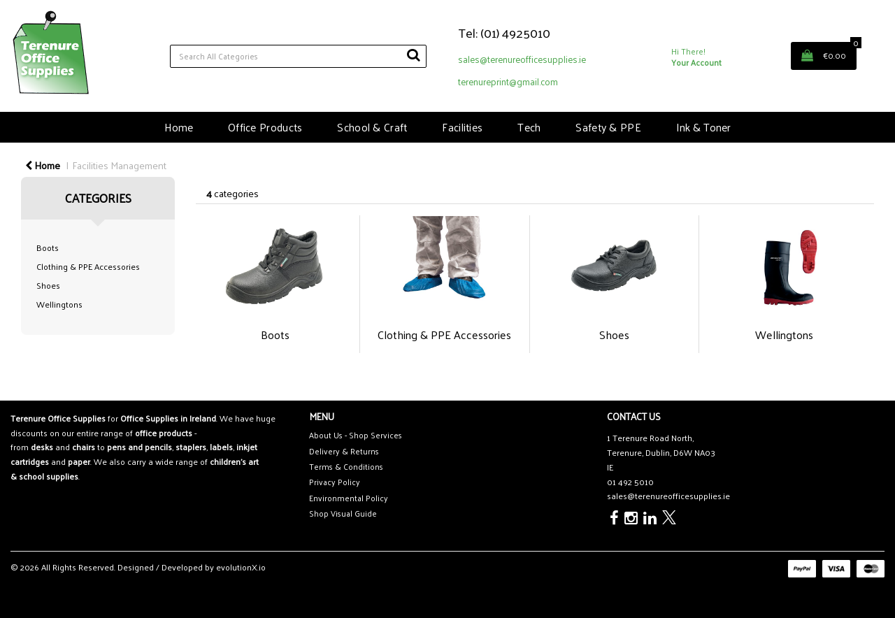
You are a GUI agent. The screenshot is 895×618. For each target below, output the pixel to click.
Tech (528, 127)
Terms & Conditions (346, 466)
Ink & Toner (703, 127)
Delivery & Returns (344, 451)
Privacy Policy (334, 482)
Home (178, 127)
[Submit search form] (413, 54)
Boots (47, 247)
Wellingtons (59, 304)
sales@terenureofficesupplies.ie (522, 59)
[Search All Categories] (298, 56)
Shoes (48, 285)
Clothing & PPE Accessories (88, 266)
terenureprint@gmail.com (508, 81)
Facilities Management (119, 165)
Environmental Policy (348, 498)
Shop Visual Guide (343, 513)
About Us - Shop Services (355, 435)
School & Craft (372, 127)
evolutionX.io (241, 567)
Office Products (265, 127)
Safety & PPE (607, 127)
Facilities (462, 127)
